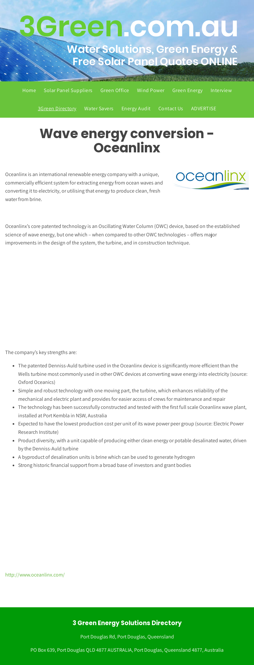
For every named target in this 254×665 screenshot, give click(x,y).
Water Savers (99, 108)
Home (29, 90)
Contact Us (170, 108)
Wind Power (151, 90)
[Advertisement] (124, 297)
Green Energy (187, 90)
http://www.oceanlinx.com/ (35, 574)
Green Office (114, 90)
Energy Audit (136, 108)
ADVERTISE (203, 108)
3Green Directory (57, 108)
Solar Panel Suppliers (68, 90)
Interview (221, 90)
